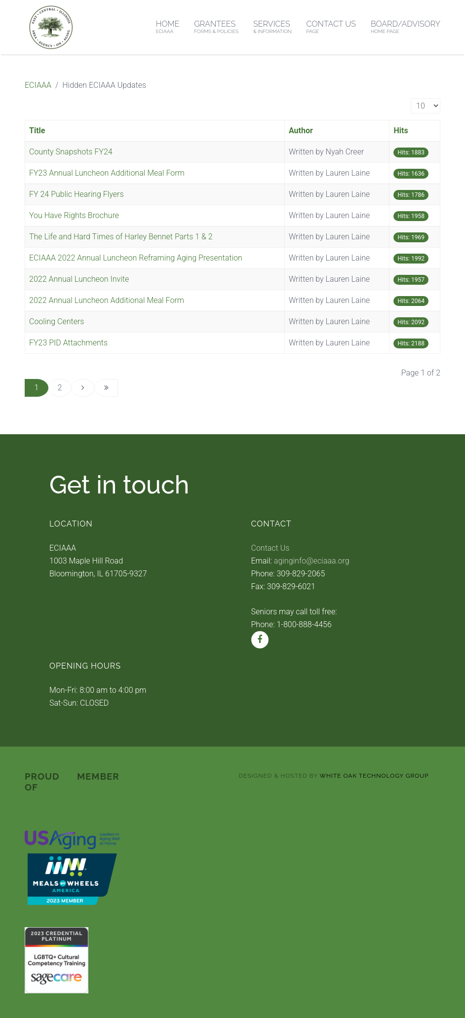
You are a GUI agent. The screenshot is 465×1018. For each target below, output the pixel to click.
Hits (400, 130)
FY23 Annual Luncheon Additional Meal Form (107, 173)
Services (272, 27)
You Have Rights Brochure (74, 215)
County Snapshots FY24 (71, 151)
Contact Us (331, 27)
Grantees (216, 27)
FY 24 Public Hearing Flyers (76, 194)
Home (168, 27)
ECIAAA (38, 85)
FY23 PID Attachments (68, 342)
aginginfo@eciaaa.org (311, 561)
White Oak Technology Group (374, 775)
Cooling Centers (56, 321)
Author (301, 130)
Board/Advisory (405, 27)
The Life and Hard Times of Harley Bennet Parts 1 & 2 (121, 236)
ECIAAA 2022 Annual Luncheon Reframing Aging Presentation (135, 258)
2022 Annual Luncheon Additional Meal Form (106, 300)
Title (37, 130)
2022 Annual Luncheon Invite (79, 279)
